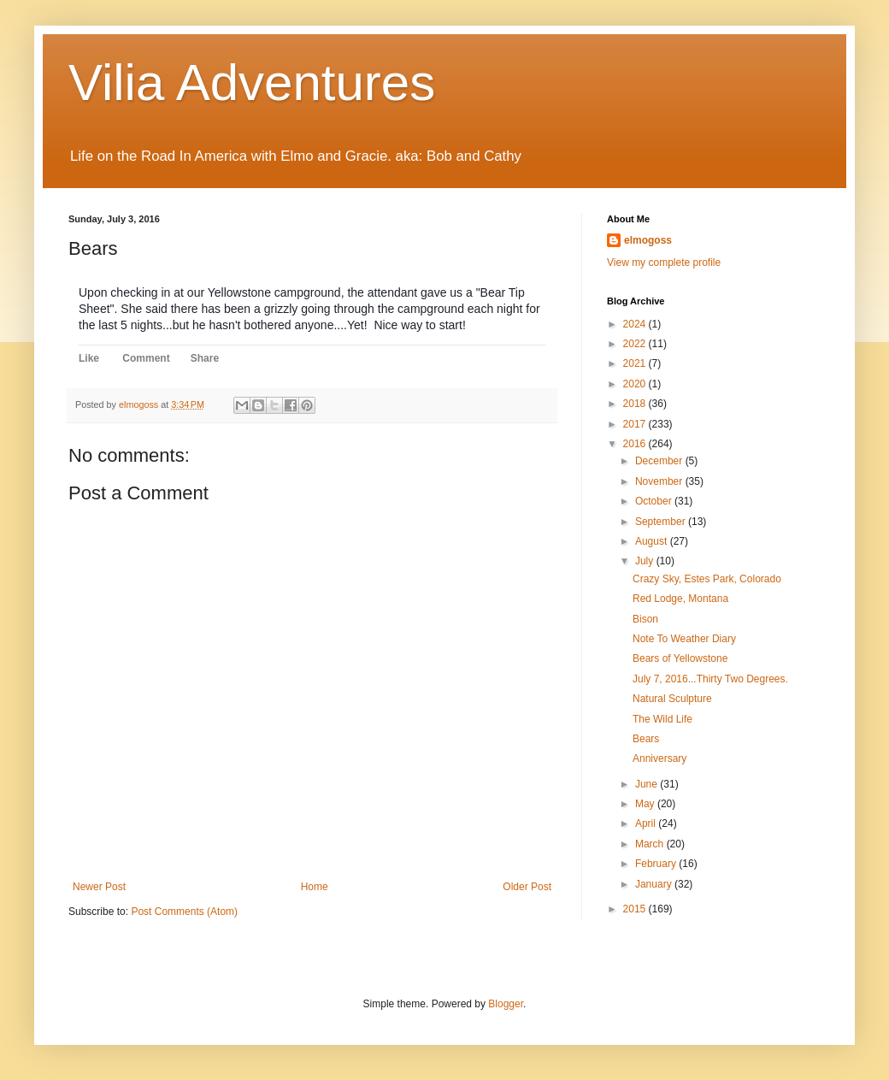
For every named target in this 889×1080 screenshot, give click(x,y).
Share (205, 358)
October (654, 501)
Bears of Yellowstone (680, 658)
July (645, 561)
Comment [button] (145, 358)
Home (314, 887)
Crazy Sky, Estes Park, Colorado (707, 579)
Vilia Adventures (251, 82)
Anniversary (659, 758)
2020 (636, 384)
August (652, 541)
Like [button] (89, 358)
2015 (636, 909)
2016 (636, 444)
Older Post (527, 887)
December (660, 461)
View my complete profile (664, 263)
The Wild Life (662, 719)
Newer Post (99, 887)
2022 (636, 344)
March (651, 844)
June (647, 784)
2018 (636, 404)
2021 (636, 363)
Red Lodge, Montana (680, 599)
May (646, 804)
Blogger (505, 1004)
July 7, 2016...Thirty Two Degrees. (710, 679)
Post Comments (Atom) (184, 912)
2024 (636, 324)
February (657, 864)
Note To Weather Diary (684, 639)
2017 (636, 424)
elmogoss (648, 240)
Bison (645, 619)
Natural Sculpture (672, 699)
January (654, 884)
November (660, 481)
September (661, 522)
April (646, 823)
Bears (646, 739)
